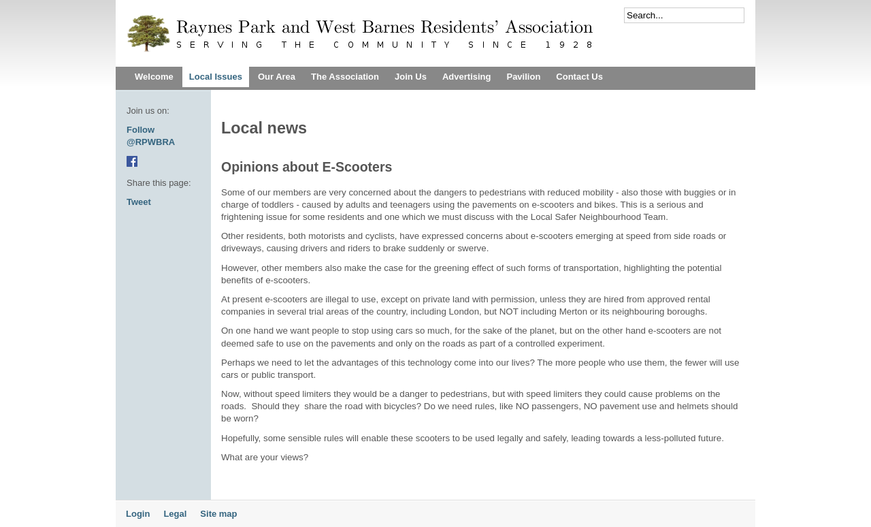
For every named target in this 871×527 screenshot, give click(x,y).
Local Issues (215, 76)
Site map (218, 514)
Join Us (411, 76)
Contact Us (579, 76)
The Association (345, 76)
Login (138, 514)
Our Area (276, 76)
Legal (174, 514)
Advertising (466, 76)
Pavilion (523, 76)
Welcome (154, 76)
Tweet (139, 202)
